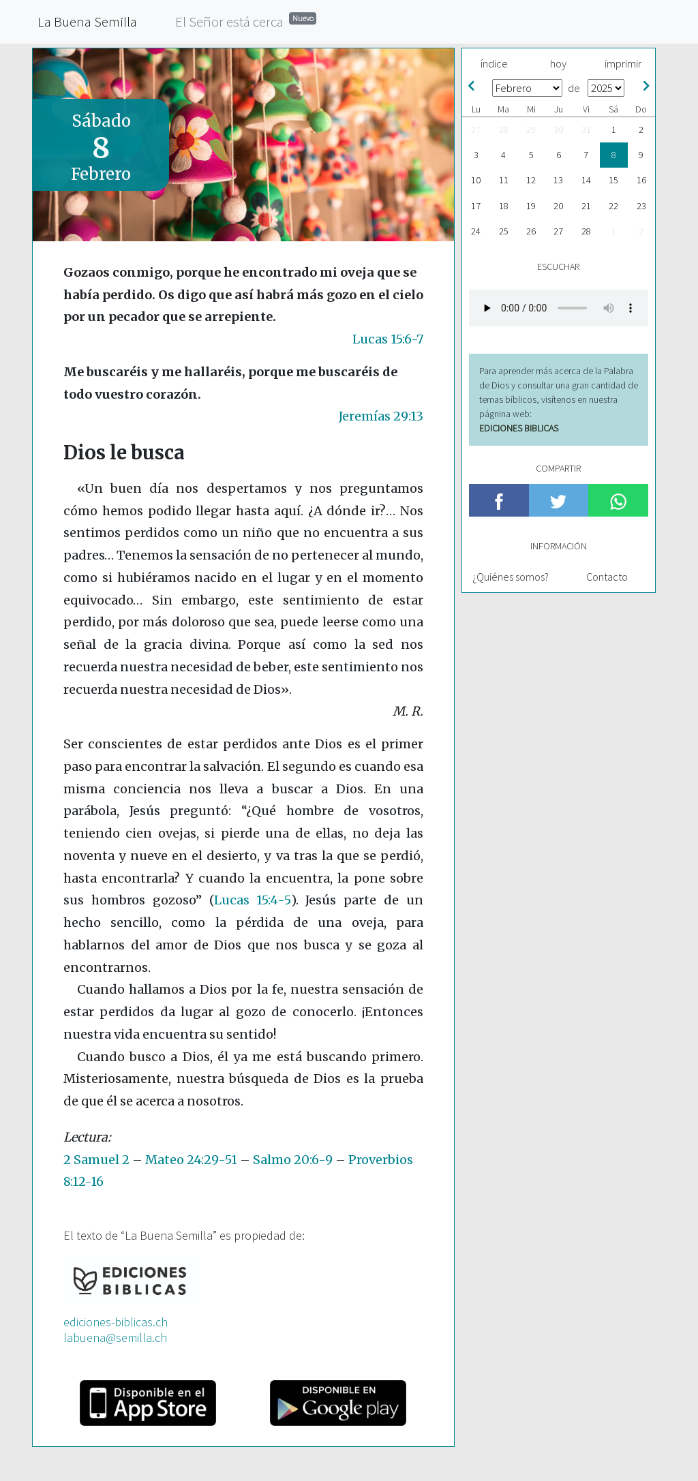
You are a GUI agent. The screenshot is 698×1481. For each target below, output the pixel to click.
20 (558, 206)
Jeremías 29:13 (381, 416)
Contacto (607, 576)
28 (504, 129)
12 (531, 180)
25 (504, 231)
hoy (558, 63)
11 (504, 180)
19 (531, 206)
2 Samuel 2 (96, 1159)
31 (586, 129)
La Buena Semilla (87, 21)
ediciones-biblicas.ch (115, 1322)
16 (641, 180)
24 (476, 231)
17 (476, 206)
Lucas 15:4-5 (252, 900)
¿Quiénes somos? (510, 576)
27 (476, 129)
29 (531, 129)
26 (531, 231)
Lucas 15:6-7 (387, 339)
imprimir (623, 63)
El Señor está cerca (245, 21)
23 (641, 206)
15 (613, 180)
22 (613, 206)
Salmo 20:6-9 (293, 1159)
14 (586, 180)
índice (494, 63)
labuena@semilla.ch (115, 1337)
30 (558, 129)
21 (586, 206)
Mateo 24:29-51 (191, 1159)
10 (476, 180)
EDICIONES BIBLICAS (518, 428)
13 (558, 180)
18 (504, 206)
